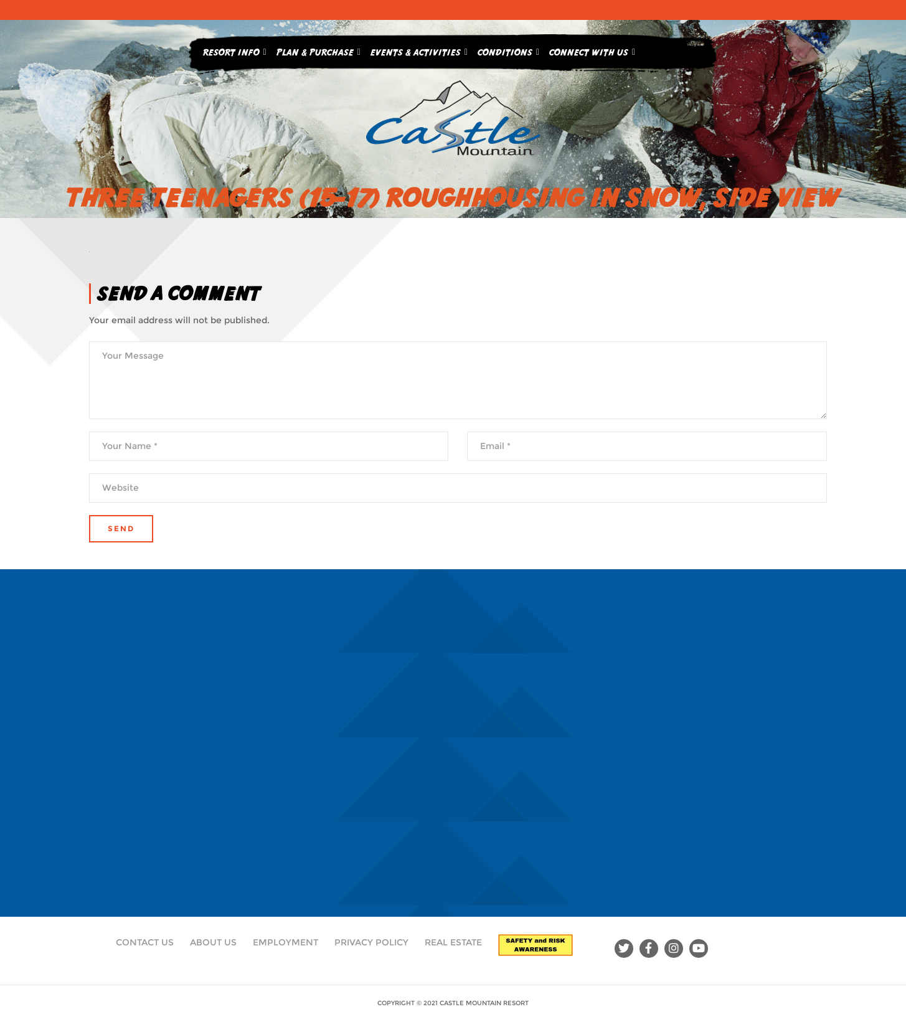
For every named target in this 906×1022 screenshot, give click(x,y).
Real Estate (453, 942)
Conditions (508, 49)
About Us (213, 942)
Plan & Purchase (318, 49)
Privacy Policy (371, 942)
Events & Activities (419, 49)
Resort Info (235, 49)
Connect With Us (592, 49)
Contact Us (145, 942)
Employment (285, 942)
